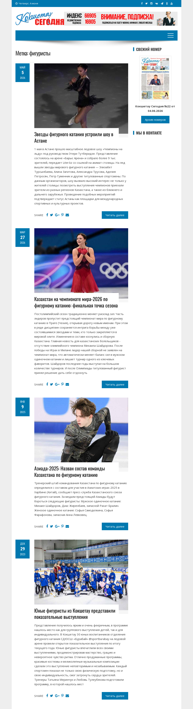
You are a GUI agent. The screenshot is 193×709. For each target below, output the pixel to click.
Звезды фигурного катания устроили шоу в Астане (73, 137)
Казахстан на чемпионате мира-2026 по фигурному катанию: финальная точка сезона (76, 302)
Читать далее (115, 215)
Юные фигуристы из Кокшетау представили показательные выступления (74, 614)
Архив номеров (155, 119)
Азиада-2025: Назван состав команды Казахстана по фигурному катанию (69, 471)
